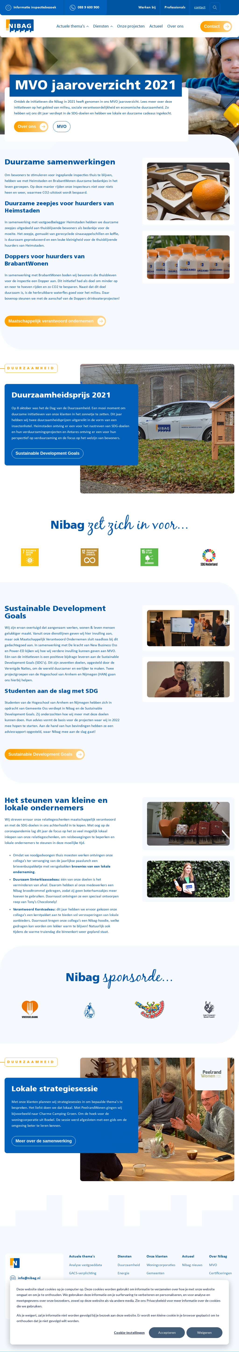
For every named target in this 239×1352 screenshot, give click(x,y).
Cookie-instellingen (129, 1332)
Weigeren (204, 1332)
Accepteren (167, 1332)
